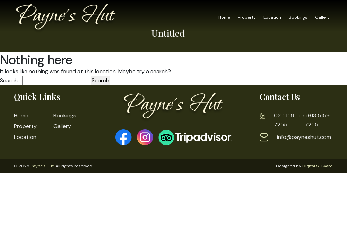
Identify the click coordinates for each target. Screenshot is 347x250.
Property (247, 17)
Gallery (322, 17)
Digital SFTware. (317, 166)
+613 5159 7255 (317, 120)
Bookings (298, 17)
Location (272, 17)
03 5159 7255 (284, 120)
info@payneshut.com (304, 137)
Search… (10, 80)
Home (224, 17)
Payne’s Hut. (42, 166)
